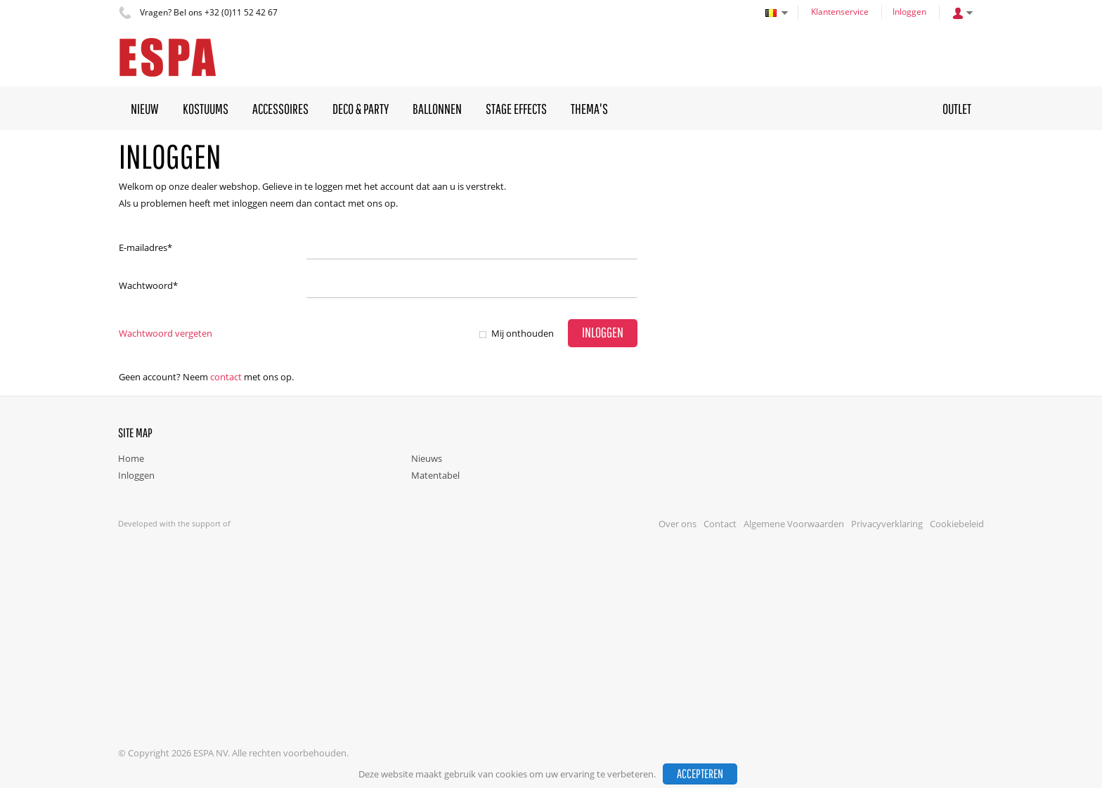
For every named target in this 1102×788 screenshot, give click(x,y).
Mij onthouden (522, 333)
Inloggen (909, 12)
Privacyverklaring (887, 523)
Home (131, 458)
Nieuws (426, 458)
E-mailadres (145, 247)
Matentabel (435, 475)
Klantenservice (840, 12)
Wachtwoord (148, 285)
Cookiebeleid (957, 523)
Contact (226, 376)
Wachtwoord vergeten (165, 333)
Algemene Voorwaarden (794, 523)
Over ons (677, 523)
